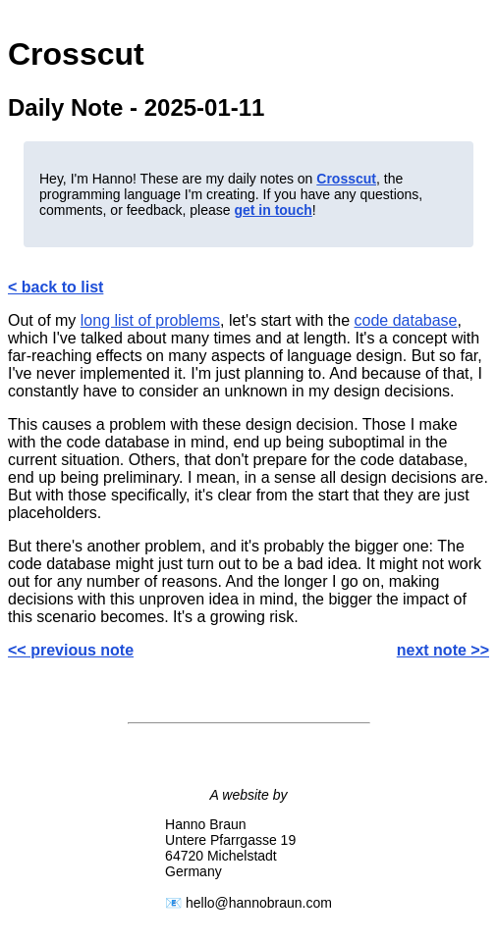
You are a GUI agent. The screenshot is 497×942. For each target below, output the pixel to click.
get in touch (272, 210)
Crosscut (346, 178)
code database (406, 320)
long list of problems (150, 320)
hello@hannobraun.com (259, 903)
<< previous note (71, 650)
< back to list (55, 287)
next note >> (443, 650)
